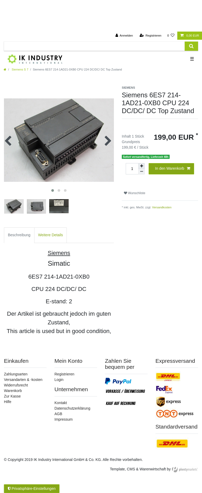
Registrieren (64, 374)
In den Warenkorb (172, 168)
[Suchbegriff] (94, 46)
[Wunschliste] (170, 36)
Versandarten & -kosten (23, 380)
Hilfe (7, 402)
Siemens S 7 (19, 69)
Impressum (63, 419)
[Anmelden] (124, 36)
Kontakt (60, 403)
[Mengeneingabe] (132, 168)
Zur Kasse (12, 396)
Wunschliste (134, 193)
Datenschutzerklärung (72, 408)
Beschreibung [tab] (19, 235)
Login (58, 380)
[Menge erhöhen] (141, 166)
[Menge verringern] (141, 171)
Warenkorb (13, 391)
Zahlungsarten (16, 374)
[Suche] (191, 46)
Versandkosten (161, 207)
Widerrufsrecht (16, 385)
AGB (58, 414)
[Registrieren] (150, 36)
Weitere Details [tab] (50, 235)
